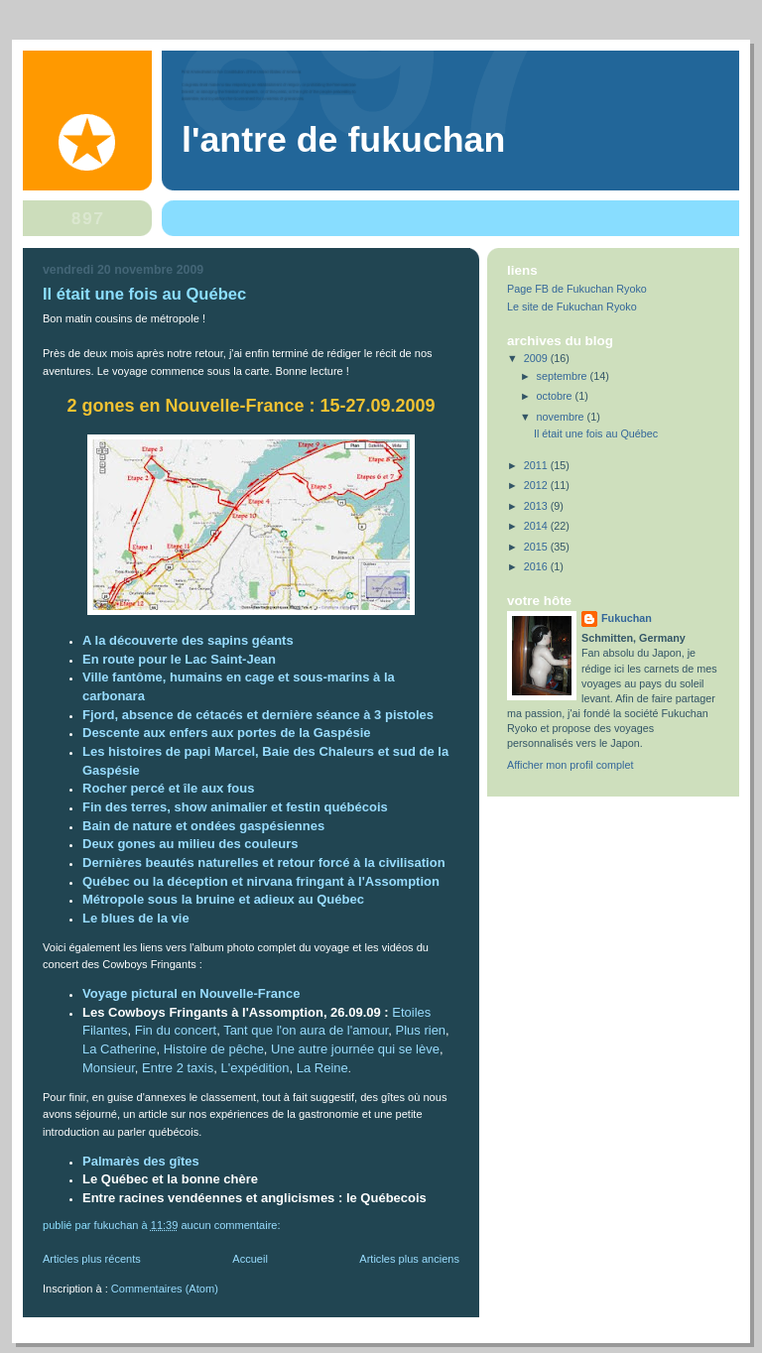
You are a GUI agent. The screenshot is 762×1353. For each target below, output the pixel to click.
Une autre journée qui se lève (355, 1049)
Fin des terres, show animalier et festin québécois (235, 807)
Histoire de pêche (214, 1049)
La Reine (322, 1067)
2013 (537, 506)
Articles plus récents (92, 1259)
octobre (556, 396)
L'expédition (254, 1067)
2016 (537, 566)
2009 (537, 358)
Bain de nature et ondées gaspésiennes (203, 825)
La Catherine (119, 1049)
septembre (563, 376)
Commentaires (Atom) (164, 1288)
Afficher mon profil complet (570, 765)
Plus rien (421, 1030)
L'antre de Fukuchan (343, 140)
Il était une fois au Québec (144, 294)
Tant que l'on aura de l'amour (305, 1030)
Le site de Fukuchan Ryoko (572, 306)
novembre (562, 417)
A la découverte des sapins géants (188, 640)
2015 (537, 547)
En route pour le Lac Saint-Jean (179, 659)
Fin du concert (175, 1030)
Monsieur (108, 1067)
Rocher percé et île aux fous (168, 788)
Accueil (250, 1259)
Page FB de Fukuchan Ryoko (577, 289)
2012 (537, 485)
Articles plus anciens (409, 1259)
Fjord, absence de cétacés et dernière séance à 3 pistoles (258, 714)
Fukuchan (626, 618)
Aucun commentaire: (232, 1225)
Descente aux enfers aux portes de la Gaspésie (226, 732)
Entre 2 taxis (177, 1067)
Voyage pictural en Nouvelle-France (191, 993)
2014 (537, 526)
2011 (537, 465)
